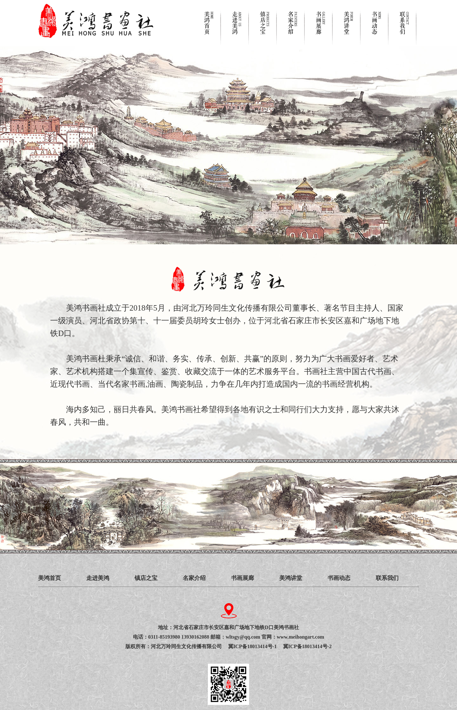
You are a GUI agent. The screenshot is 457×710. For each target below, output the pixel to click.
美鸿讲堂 (290, 578)
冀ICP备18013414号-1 (255, 646)
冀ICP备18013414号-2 (307, 646)
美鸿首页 (49, 578)
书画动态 (339, 578)
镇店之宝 (146, 578)
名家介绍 (194, 578)
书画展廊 (242, 578)
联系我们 (387, 578)
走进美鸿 (97, 578)
